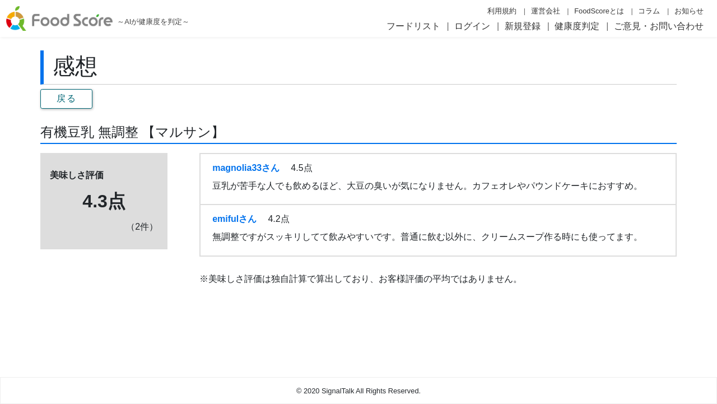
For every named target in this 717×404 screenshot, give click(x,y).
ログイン (472, 26)
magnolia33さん (246, 168)
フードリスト (413, 26)
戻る (66, 98)
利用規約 (501, 11)
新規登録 (523, 26)
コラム (649, 11)
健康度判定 (577, 26)
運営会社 (545, 11)
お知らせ (689, 11)
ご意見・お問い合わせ (659, 26)
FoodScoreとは (599, 11)
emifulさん (234, 219)
